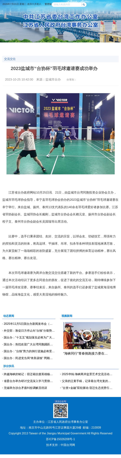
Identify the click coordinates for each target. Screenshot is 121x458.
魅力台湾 (109, 50)
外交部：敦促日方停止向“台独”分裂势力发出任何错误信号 (29, 330)
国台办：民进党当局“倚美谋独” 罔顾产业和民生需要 (29, 358)
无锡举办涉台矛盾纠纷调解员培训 (25, 387)
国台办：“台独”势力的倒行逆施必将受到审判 (29, 351)
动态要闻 (24, 45)
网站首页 (10, 45)
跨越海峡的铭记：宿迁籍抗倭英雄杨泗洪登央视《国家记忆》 (29, 374)
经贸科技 (67, 45)
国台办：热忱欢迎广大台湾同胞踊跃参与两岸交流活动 (29, 344)
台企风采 (53, 50)
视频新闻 (53, 45)
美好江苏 (95, 50)
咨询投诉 (81, 50)
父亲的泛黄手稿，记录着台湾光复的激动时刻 (87, 381)
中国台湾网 (68, 444)
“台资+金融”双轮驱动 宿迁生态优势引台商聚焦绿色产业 (87, 387)
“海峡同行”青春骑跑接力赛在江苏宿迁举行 (87, 353)
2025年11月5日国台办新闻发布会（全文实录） (29, 323)
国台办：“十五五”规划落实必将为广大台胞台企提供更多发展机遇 (29, 337)
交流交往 (81, 45)
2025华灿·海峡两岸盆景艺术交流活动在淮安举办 (87, 374)
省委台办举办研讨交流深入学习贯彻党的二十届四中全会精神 (29, 381)
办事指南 (67, 50)
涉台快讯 (38, 45)
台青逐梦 (38, 50)
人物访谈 (24, 50)
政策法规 (109, 45)
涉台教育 (10, 50)
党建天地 (95, 45)
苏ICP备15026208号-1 (60, 439)
